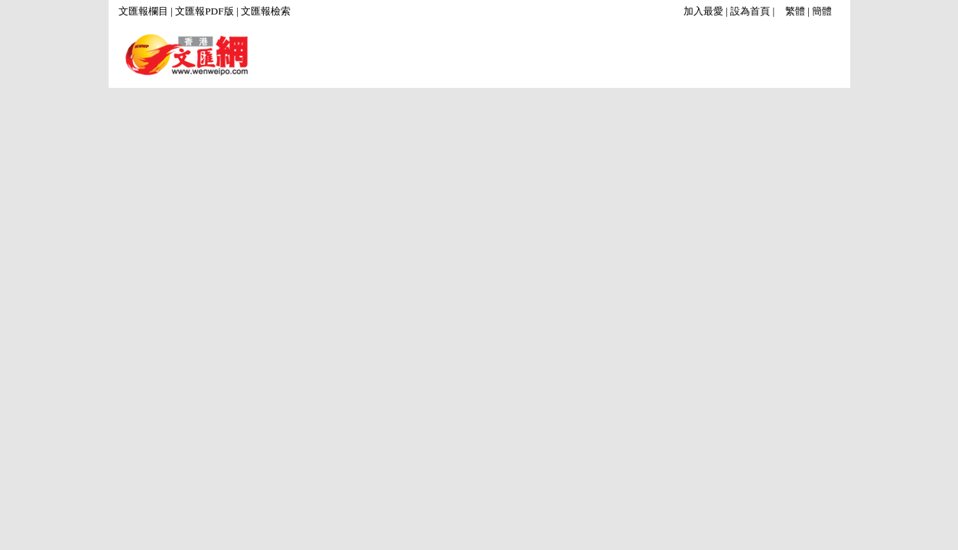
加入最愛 (703, 11)
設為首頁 (750, 11)
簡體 (822, 11)
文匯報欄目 (143, 11)
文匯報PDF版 (204, 11)
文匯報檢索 (266, 11)
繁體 (795, 11)
